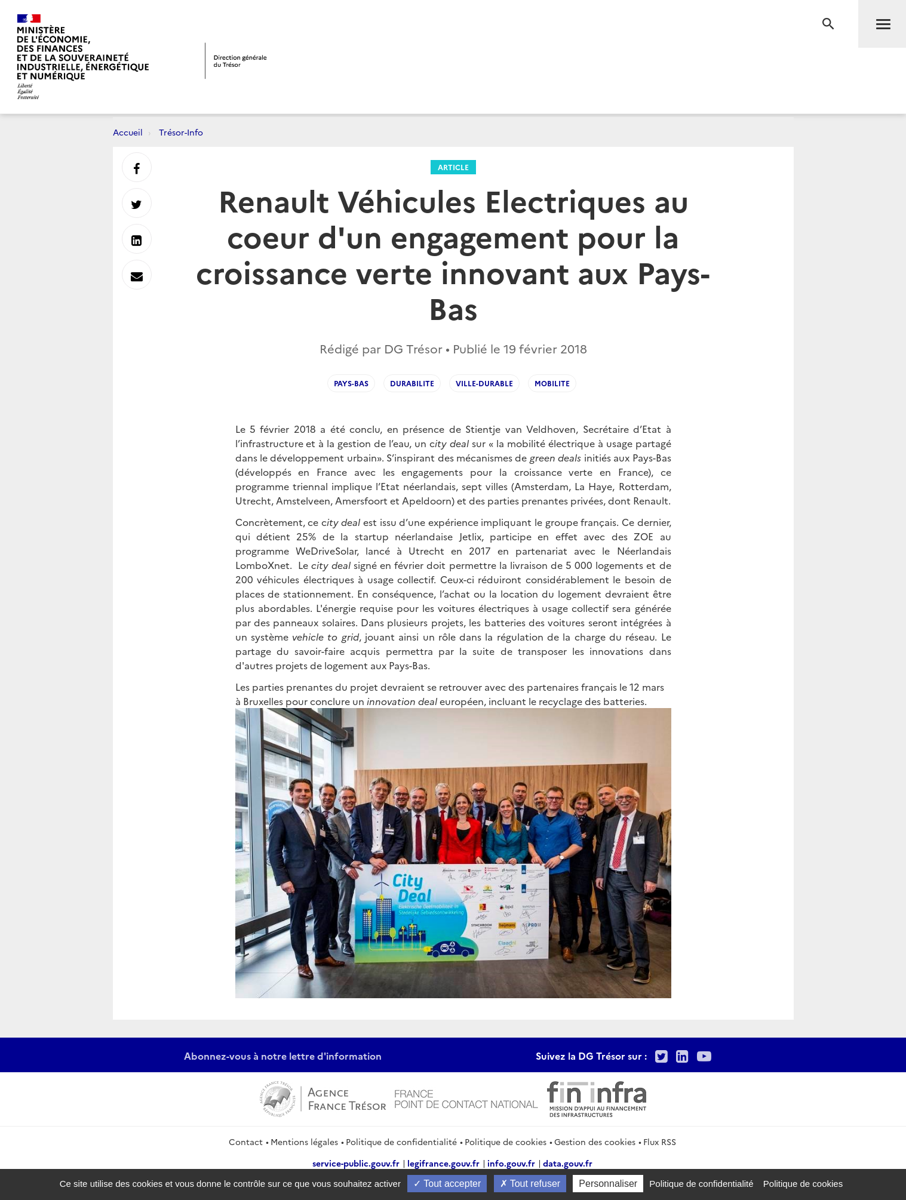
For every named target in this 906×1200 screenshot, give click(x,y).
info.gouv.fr (511, 1163)
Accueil (128, 132)
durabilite (412, 383)
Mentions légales (304, 1141)
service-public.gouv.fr (356, 1163)
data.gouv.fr (567, 1163)
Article (453, 167)
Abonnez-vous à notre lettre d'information (283, 1055)
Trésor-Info (181, 132)
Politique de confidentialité (401, 1141)
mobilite (552, 383)
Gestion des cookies (594, 1141)
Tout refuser (530, 1184)
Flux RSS (659, 1141)
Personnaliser (608, 1184)
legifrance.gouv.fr (443, 1163)
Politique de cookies (505, 1141)
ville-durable (484, 383)
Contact (246, 1141)
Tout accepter (447, 1184)
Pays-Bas (351, 383)
